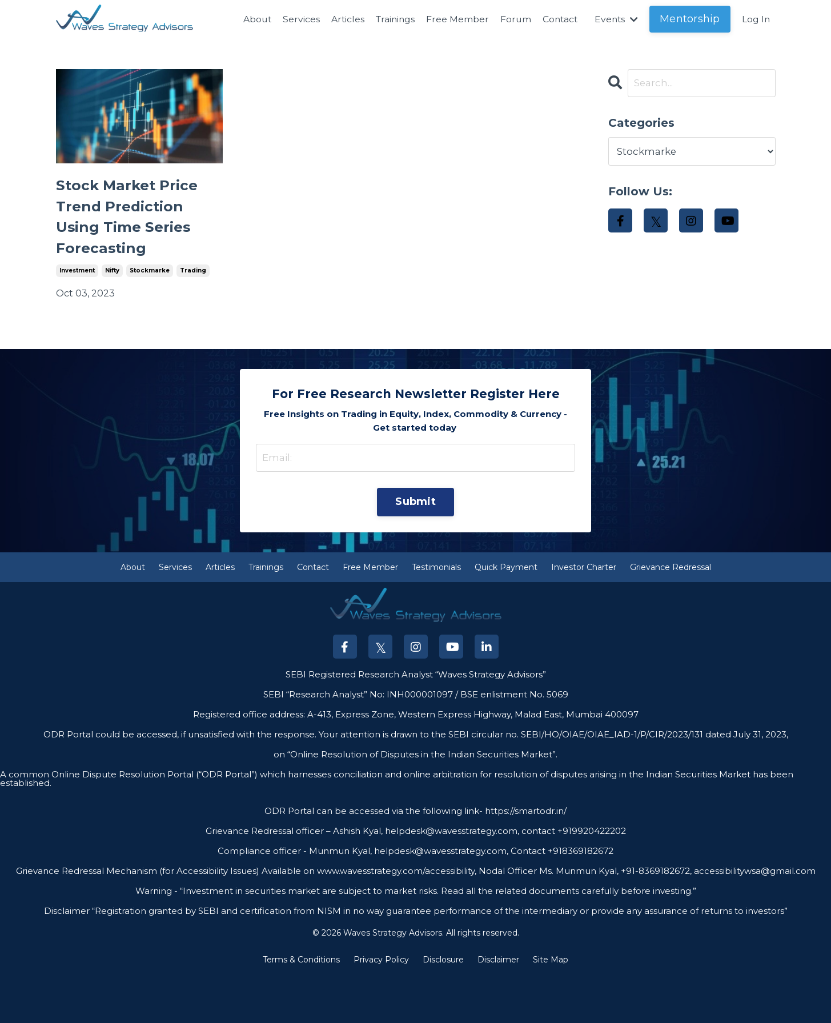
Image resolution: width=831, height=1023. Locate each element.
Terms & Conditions (301, 1008)
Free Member (453, 19)
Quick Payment (506, 615)
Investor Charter (583, 615)
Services (294, 19)
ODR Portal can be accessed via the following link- (373, 858)
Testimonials (436, 615)
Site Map (550, 1008)
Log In (755, 19)
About (249, 19)
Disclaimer (498, 1008)
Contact (557, 19)
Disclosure (443, 1008)
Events (615, 19)
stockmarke (150, 315)
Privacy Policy (381, 1008)
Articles (341, 19)
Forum (512, 19)
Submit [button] (415, 549)
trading (193, 315)
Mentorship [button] (689, 19)
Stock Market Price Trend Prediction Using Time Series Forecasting (131, 239)
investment (77, 315)
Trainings (390, 19)
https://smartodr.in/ (525, 858)
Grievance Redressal (670, 615)
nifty (112, 315)
